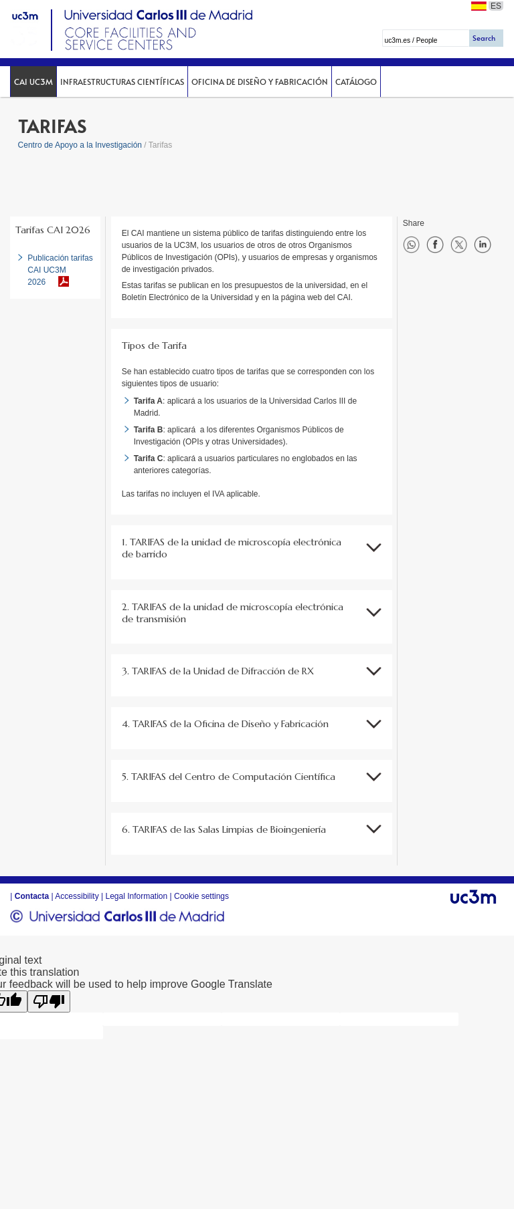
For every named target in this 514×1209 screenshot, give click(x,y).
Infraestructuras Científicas (122, 81)
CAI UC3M (33, 81)
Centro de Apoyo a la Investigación (80, 145)
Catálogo (356, 81)
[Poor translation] (48, 1001)
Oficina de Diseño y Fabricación (259, 81)
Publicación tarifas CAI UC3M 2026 (59, 270)
